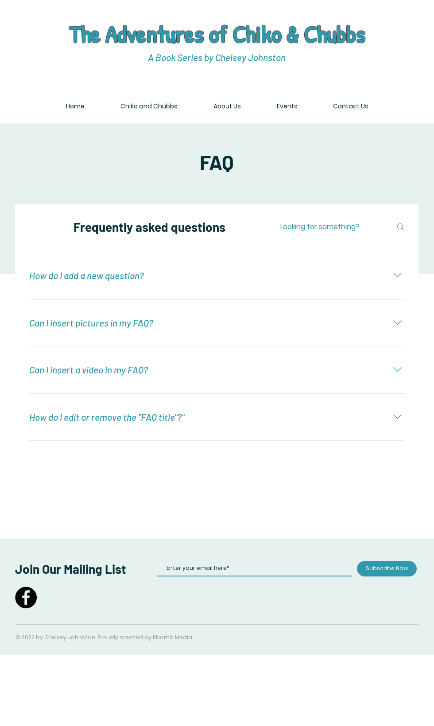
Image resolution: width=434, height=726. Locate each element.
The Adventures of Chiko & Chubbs (217, 34)
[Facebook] (26, 597)
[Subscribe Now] (387, 568)
